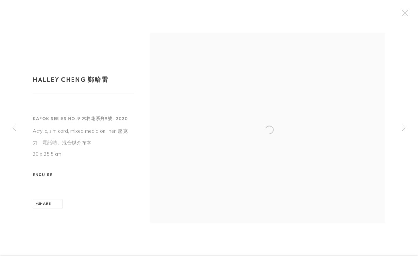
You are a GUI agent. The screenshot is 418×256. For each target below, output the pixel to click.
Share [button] (44, 205)
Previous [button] (14, 128)
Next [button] (404, 128)
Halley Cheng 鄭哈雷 (70, 81)
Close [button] (406, 15)
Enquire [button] (43, 177)
